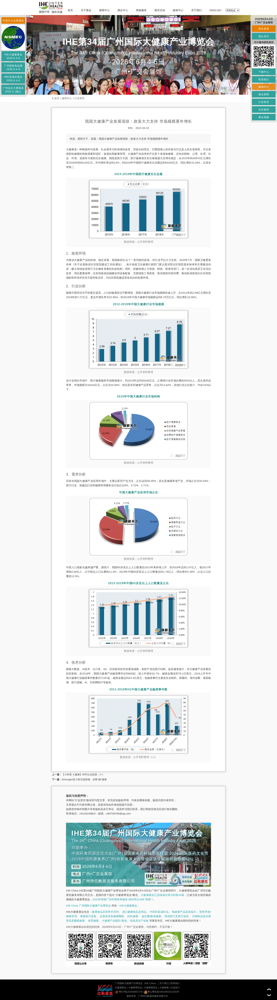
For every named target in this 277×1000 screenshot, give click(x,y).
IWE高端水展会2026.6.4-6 (13, 78)
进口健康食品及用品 (134, 911)
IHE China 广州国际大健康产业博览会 (88, 905)
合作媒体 (263, 109)
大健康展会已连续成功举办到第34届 (162, 894)
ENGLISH (215, 10)
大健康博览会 (135, 987)
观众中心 (122, 10)
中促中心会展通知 (13, 20)
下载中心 (263, 71)
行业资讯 (79, 98)
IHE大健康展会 (128, 905)
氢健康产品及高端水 (184, 911)
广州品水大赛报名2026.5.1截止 (13, 90)
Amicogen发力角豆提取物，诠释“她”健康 (84, 779)
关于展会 (86, 10)
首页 (70, 10)
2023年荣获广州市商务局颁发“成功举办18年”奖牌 (122, 899)
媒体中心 (178, 10)
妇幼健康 (132, 916)
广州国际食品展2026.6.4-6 (13, 67)
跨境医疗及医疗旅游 (177, 916)
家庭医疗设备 (88, 916)
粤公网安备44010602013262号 (161, 991)
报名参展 (263, 28)
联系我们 (175, 983)
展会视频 (263, 117)
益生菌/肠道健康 (151, 916)
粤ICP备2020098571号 (128, 991)
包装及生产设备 (139, 920)
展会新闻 (263, 94)
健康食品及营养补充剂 (105, 911)
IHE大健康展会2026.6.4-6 (13, 56)
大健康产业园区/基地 (114, 920)
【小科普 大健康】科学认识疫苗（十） (83, 774)
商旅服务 (141, 10)
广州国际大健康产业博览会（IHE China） (136, 983)
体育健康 (93, 920)
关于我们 (196, 10)
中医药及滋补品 (159, 911)
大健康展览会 (151, 987)
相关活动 (159, 10)
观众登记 (263, 36)
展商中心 (104, 10)
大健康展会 (120, 987)
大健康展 (164, 987)
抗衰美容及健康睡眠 (112, 916)
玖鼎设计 (175, 987)
